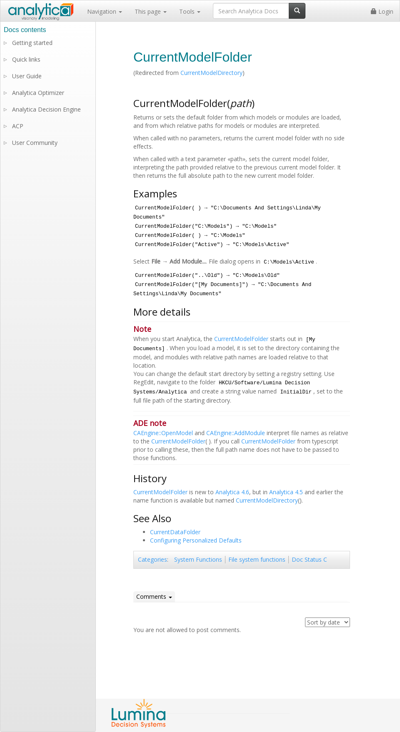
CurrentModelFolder (241, 339)
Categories (152, 559)
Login (382, 11)
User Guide (27, 76)
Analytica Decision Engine (46, 109)
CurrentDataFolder (175, 532)
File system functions (256, 559)
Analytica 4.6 (232, 492)
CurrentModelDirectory (211, 73)
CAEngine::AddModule (235, 433)
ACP (17, 126)
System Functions (198, 559)
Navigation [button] (104, 11)
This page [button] (151, 11)
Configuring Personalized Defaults (196, 540)
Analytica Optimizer (38, 93)
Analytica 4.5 (286, 492)
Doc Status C (309, 559)
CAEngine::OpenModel (163, 433)
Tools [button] (189, 11)
